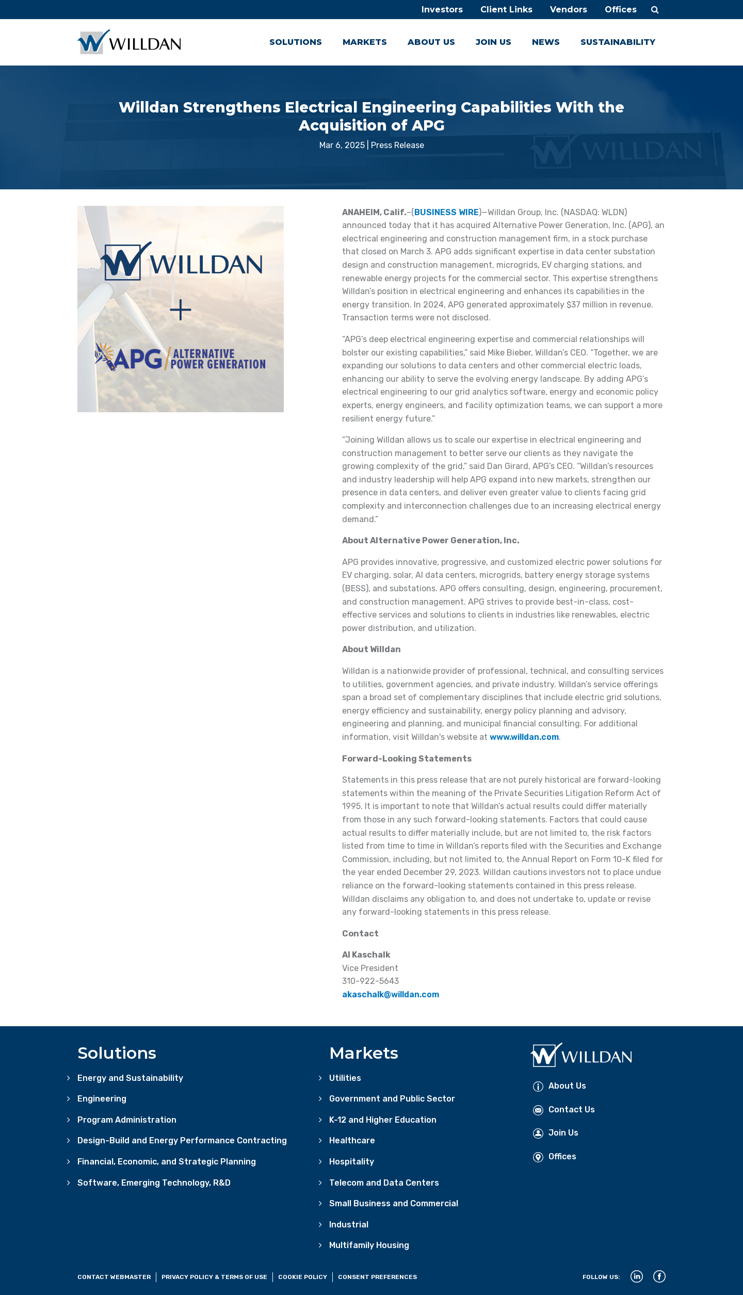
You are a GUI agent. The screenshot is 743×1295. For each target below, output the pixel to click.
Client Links (506, 9)
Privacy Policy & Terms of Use (214, 1277)
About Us (431, 42)
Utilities (345, 1078)
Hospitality (351, 1162)
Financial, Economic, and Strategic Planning (166, 1162)
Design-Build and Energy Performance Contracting (182, 1140)
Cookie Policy (302, 1277)
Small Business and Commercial (393, 1203)
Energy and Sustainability (130, 1078)
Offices (621, 9)
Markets (365, 42)
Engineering (101, 1099)
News (546, 42)
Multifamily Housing (369, 1245)
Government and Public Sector (392, 1099)
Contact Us (564, 1109)
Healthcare (352, 1140)
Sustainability (617, 42)
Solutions (295, 42)
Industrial (348, 1224)
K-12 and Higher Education (383, 1120)
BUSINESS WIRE (446, 212)
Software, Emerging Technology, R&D (154, 1183)
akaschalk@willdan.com (390, 994)
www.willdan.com (524, 737)
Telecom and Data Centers (384, 1183)
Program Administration (126, 1120)
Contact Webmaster (114, 1277)
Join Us (493, 42)
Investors (442, 9)
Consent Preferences (377, 1277)
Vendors (568, 9)
